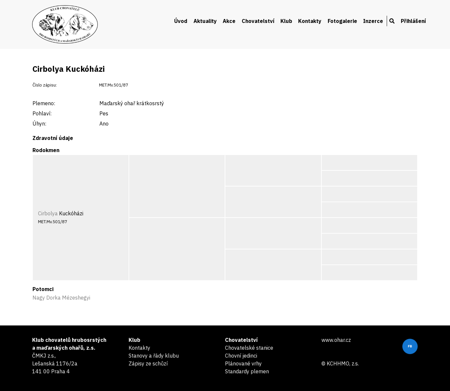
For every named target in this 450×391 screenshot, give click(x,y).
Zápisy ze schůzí (148, 363)
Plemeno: (43, 103)
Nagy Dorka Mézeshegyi (61, 297)
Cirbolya (48, 213)
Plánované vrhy (243, 363)
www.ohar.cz (336, 340)
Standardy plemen (247, 371)
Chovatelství (258, 21)
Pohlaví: (41, 113)
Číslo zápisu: (44, 85)
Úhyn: (39, 123)
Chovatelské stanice (249, 347)
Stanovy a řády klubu (154, 355)
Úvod (180, 21)
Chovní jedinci (241, 355)
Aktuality (205, 21)
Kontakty (309, 21)
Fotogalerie (342, 21)
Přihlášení (413, 21)
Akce (229, 21)
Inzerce (373, 21)
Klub (286, 21)
